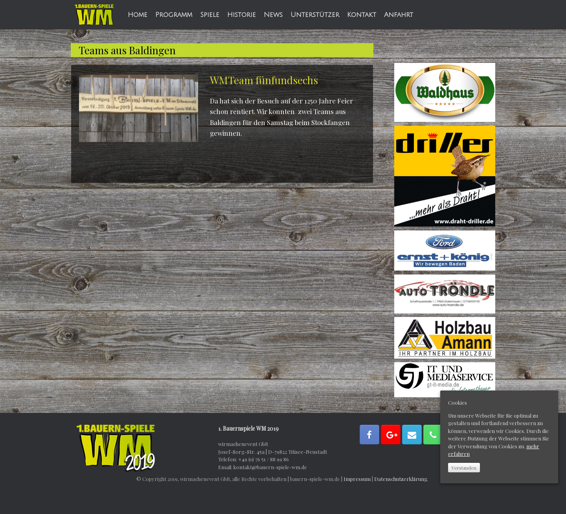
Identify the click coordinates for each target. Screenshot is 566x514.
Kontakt (361, 14)
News (273, 14)
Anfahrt (398, 14)
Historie (241, 14)
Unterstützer (314, 14)
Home (137, 14)
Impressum (357, 478)
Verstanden (464, 467)
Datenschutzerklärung (400, 478)
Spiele (209, 14)
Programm (173, 14)
